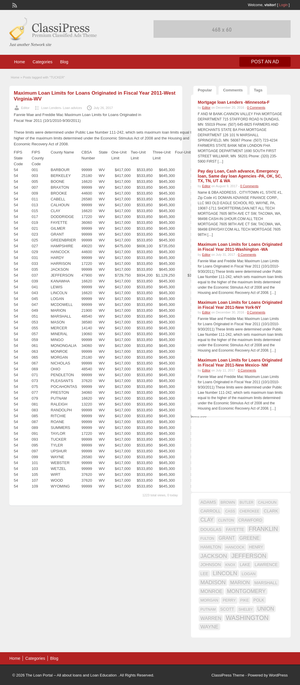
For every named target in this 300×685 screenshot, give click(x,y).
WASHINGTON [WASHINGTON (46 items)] (247, 617)
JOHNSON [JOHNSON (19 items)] (210, 564)
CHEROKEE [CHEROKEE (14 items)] (249, 511)
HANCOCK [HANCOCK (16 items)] (235, 547)
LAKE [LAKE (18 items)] (245, 564)
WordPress (278, 675)
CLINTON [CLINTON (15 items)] (226, 520)
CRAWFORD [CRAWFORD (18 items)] (250, 520)
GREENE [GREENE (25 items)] (249, 538)
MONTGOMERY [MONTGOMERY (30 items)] (246, 591)
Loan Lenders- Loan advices (61, 108)
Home (19, 61)
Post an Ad (265, 61)
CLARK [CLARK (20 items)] (271, 511)
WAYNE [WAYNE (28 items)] (209, 627)
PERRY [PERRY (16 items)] (229, 600)
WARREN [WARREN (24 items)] (210, 618)
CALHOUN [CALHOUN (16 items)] (267, 502)
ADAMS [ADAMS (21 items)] (208, 502)
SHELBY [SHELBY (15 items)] (245, 609)
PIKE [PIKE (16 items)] (244, 600)
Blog (64, 61)
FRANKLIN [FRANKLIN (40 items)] (263, 529)
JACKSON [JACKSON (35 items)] (213, 556)
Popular (205, 90)
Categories (42, 61)
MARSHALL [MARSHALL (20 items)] (265, 582)
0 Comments (256, 107)
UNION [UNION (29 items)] (265, 609)
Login (283, 5)
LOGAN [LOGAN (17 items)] (248, 574)
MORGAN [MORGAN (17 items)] (209, 600)
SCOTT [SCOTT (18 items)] (227, 609)
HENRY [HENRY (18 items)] (256, 547)
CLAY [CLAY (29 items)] (207, 520)
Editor (25, 108)
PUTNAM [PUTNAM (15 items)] (208, 609)
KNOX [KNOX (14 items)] (230, 565)
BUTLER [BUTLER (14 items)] (246, 502)
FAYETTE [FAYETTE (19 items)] (235, 529)
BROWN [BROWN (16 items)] (228, 502)
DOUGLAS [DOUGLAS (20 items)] (210, 529)
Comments (233, 90)
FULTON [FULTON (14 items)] (207, 538)
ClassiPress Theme (228, 675)
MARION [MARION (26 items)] (240, 582)
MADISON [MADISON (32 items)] (213, 582)
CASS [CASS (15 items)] (230, 511)
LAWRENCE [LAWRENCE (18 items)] (266, 564)
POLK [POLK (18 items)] (258, 600)
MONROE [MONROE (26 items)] (211, 591)
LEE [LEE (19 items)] (204, 573)
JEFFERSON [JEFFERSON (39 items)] (248, 556)
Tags (258, 90)
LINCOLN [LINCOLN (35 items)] (225, 573)
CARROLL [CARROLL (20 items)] (210, 511)
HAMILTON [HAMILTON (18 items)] (210, 547)
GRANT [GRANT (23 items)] (227, 538)
